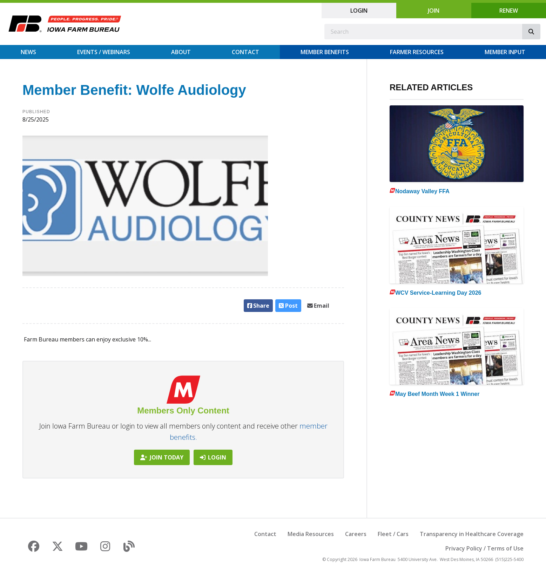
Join (433, 10)
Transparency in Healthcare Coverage (472, 534)
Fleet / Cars (393, 534)
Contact (245, 52)
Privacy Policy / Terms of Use (484, 548)
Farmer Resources (417, 52)
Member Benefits (325, 52)
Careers (355, 534)
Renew (508, 10)
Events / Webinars (103, 52)
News (28, 52)
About (181, 52)
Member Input (505, 52)
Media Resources (311, 534)
